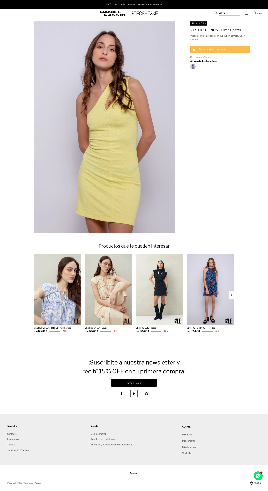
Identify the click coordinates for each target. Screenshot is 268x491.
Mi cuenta (187, 434)
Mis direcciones (190, 447)
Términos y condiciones (103, 439)
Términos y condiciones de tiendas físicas (112, 444)
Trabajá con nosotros (18, 450)
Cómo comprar (98, 434)
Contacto (12, 434)
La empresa (13, 439)
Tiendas (11, 444)
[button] (227, 13)
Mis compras (188, 441)
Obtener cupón (134, 382)
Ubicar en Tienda (202, 57)
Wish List (187, 453)
